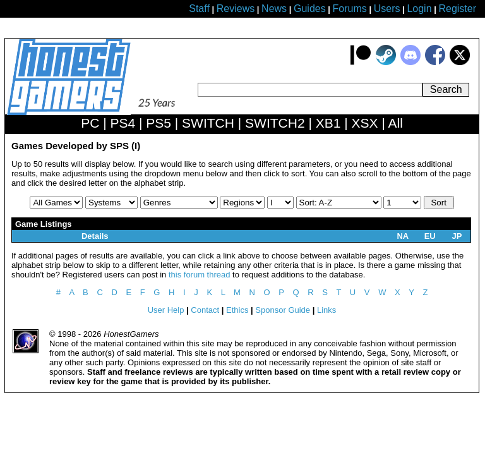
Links (326, 310)
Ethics (237, 310)
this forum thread (200, 274)
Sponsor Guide (282, 310)
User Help (166, 310)
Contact (205, 310)
